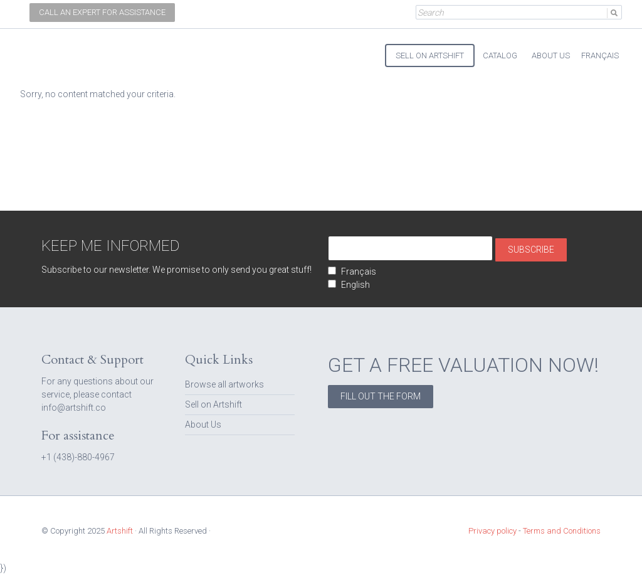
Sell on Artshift (213, 404)
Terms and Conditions (562, 530)
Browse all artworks (224, 384)
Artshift (51, 50)
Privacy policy (492, 530)
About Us (203, 424)
